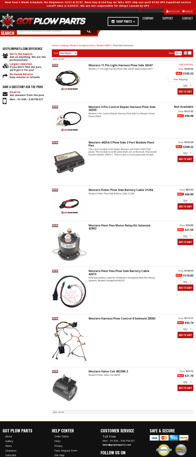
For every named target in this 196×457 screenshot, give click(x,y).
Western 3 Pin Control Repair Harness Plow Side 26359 (122, 108)
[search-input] (48, 31)
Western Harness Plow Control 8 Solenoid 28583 (121, 318)
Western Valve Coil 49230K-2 (108, 371)
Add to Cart (185, 91)
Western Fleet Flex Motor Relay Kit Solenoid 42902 (119, 226)
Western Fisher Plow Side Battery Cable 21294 (120, 190)
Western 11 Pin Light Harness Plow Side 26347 (120, 65)
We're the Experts (21, 54)
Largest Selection (21, 64)
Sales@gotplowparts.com (116, 444)
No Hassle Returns (21, 74)
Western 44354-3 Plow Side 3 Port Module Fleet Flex (121, 143)
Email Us (15, 92)
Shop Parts (125, 21)
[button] (57, 31)
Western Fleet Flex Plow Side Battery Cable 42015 (118, 272)
